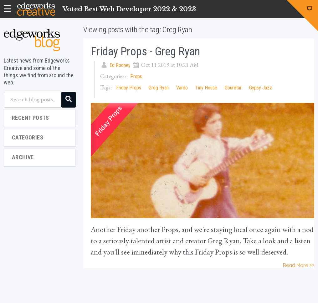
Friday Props (128, 88)
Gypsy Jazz (260, 88)
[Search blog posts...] (32, 100)
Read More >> (298, 265)
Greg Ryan (159, 88)
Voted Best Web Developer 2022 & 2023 (129, 9)
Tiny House (206, 88)
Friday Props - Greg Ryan (145, 51)
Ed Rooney (120, 65)
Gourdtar (233, 88)
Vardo (182, 88)
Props (136, 76)
